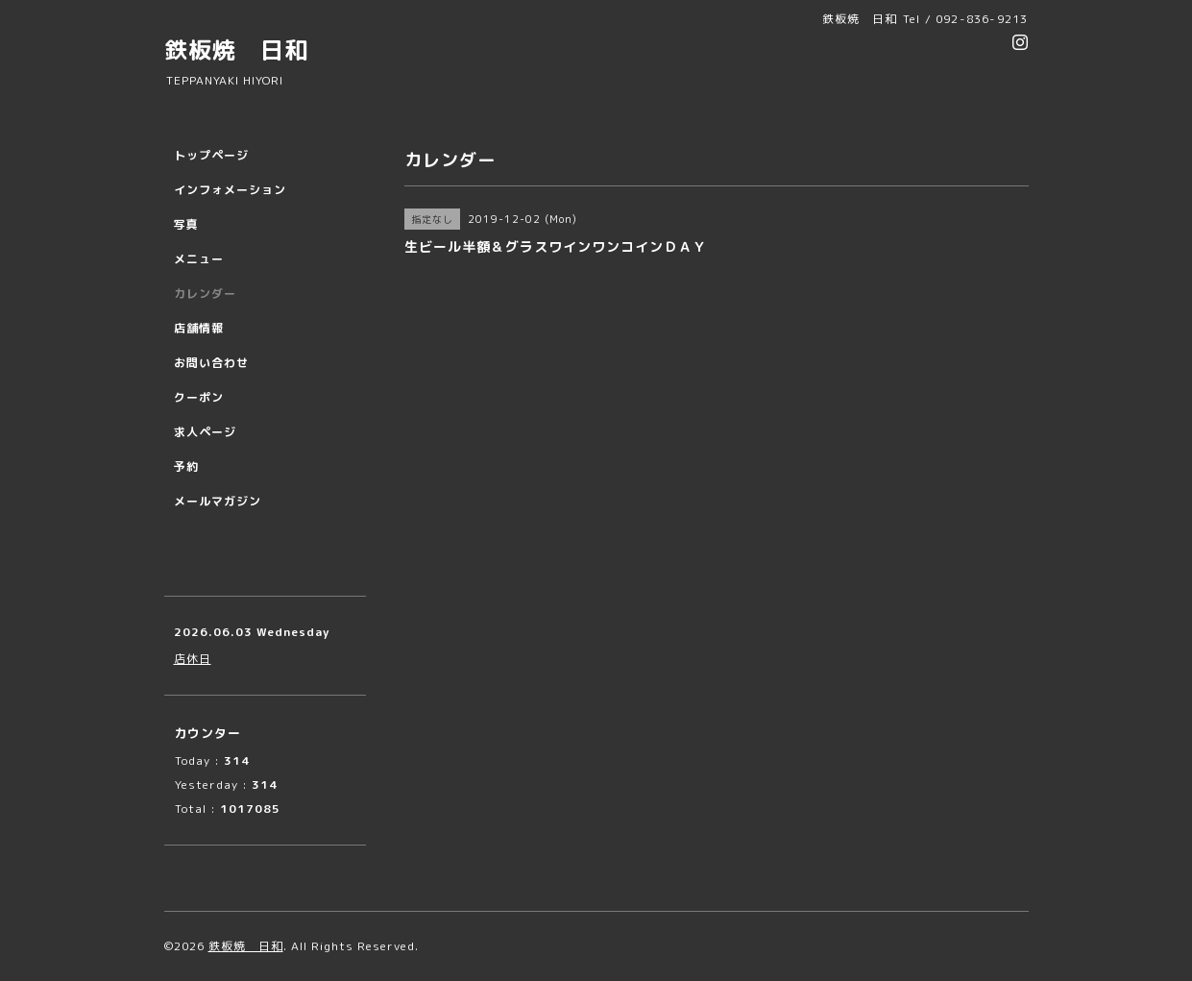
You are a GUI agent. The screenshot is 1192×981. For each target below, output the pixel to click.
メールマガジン (217, 501)
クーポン (199, 397)
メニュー (199, 259)
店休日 (192, 658)
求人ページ (205, 432)
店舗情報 (199, 328)
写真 (186, 224)
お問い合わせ (211, 363)
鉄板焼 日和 (236, 50)
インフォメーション (230, 190)
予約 (186, 466)
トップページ (211, 155)
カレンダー (205, 293)
